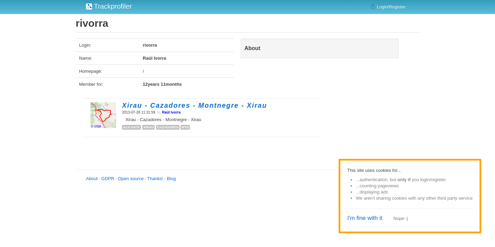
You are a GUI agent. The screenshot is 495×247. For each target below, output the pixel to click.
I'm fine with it (364, 218)
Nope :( (401, 218)
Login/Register (388, 6)
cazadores (167, 127)
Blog (171, 178)
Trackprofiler (109, 6)
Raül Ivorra (171, 112)
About (92, 178)
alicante (131, 127)
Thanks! (155, 178)
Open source (130, 178)
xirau (148, 127)
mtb (185, 127)
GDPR (107, 178)
